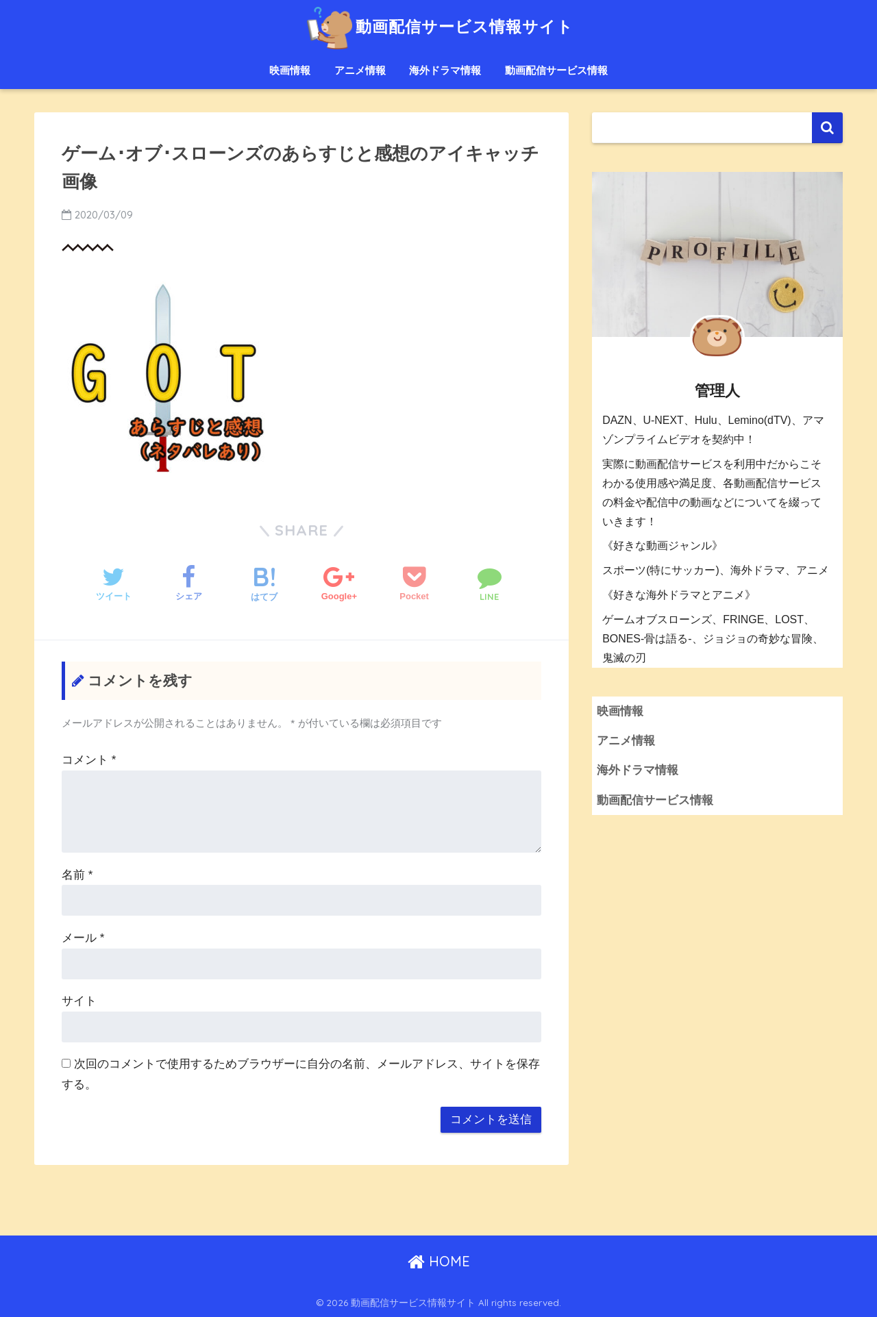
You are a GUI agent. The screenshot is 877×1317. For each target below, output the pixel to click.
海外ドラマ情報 (445, 70)
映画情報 (289, 70)
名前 (77, 874)
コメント (89, 759)
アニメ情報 (360, 70)
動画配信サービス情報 (556, 70)
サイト (79, 1000)
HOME (439, 1261)
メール (83, 937)
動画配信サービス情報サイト (438, 26)
